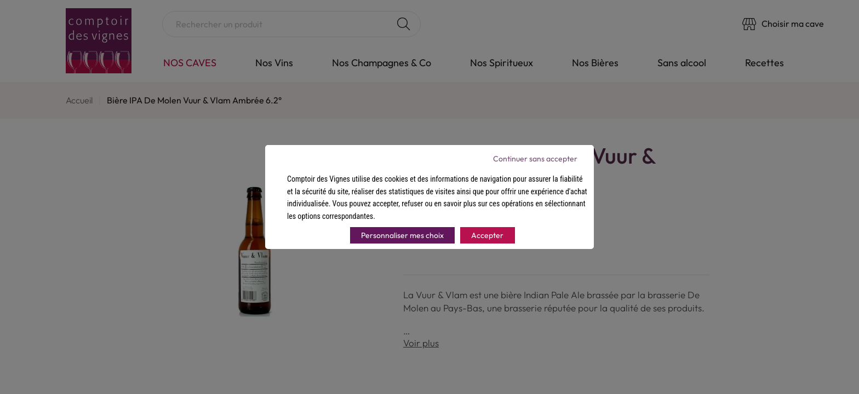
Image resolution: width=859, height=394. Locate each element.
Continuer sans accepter (535, 159)
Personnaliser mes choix (402, 235)
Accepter (487, 235)
